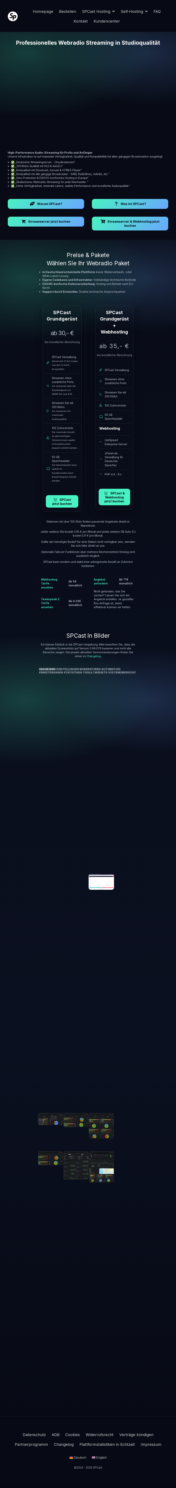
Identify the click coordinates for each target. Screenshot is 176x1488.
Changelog (94, 656)
